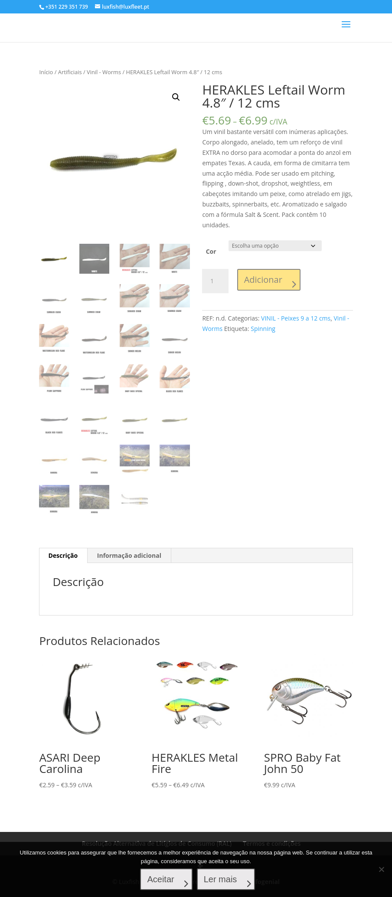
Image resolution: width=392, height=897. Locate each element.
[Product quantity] (215, 281)
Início (46, 72)
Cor (211, 251)
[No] (381, 869)
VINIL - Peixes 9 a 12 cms (295, 318)
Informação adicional (129, 555)
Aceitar (161, 879)
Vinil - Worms (104, 72)
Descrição (63, 555)
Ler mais (221, 879)
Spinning (263, 328)
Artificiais (70, 72)
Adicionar (263, 279)
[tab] (63, 555)
